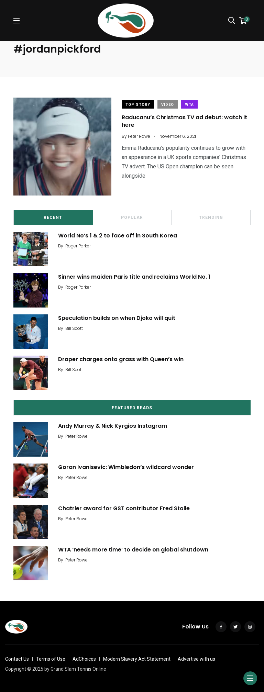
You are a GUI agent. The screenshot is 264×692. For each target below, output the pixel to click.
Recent (53, 217)
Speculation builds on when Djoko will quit (116, 318)
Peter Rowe (76, 436)
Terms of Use (50, 659)
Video (167, 104)
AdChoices (84, 659)
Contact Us (17, 659)
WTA (189, 104)
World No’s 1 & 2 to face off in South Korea (117, 235)
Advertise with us (196, 659)
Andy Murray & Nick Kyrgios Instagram (112, 426)
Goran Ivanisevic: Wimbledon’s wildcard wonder (126, 467)
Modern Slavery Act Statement (136, 659)
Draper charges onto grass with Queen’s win (121, 359)
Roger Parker (78, 246)
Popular (132, 217)
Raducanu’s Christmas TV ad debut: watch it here (184, 121)
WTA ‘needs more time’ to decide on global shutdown (133, 550)
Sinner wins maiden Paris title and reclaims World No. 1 (135, 277)
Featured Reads (132, 407)
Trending (211, 217)
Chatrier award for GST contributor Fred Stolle (124, 508)
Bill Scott (74, 328)
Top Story (137, 104)
